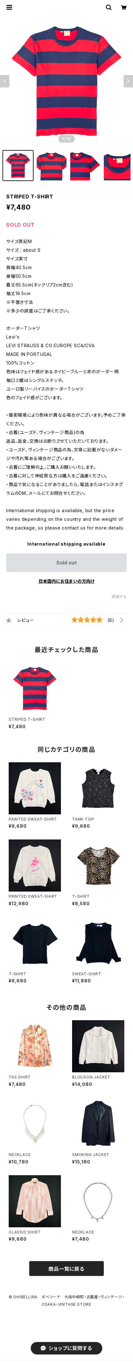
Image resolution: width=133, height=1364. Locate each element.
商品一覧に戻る (66, 1269)
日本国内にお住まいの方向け (66, 581)
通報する (119, 596)
